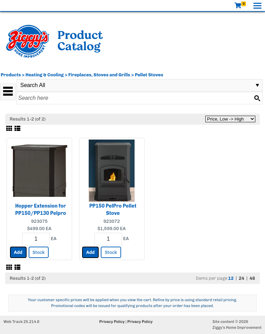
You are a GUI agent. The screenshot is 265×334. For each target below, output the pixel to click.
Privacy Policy (112, 321)
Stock (38, 252)
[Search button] (257, 98)
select (257, 85)
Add (18, 252)
